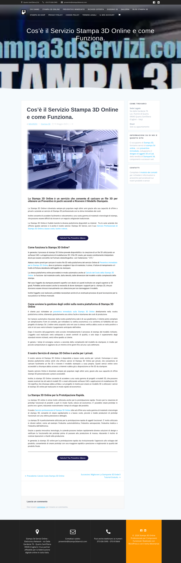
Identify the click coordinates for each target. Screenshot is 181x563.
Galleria (125, 9)
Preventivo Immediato (74, 9)
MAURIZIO (33, 124)
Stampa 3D (45, 124)
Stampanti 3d (149, 156)
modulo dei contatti (148, 172)
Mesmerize (154, 544)
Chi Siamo (34, 9)
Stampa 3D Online (51, 9)
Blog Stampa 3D (140, 9)
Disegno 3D (112, 9)
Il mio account (107, 15)
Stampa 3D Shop (37, 15)
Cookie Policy (72, 15)
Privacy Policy (55, 15)
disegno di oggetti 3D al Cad (142, 153)
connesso (41, 507)
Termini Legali (89, 15)
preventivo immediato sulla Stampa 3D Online (74, 312)
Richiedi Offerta (96, 9)
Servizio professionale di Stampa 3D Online (52, 410)
